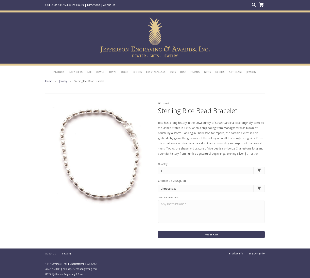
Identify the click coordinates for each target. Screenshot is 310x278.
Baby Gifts (76, 72)
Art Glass (235, 72)
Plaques (59, 72)
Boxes (125, 72)
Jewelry (251, 72)
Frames (195, 72)
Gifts (207, 72)
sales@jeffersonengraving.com (80, 267)
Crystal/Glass (156, 72)
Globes (220, 72)
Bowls (100, 72)
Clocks (137, 72)
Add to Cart (211, 233)
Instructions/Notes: (168, 198)
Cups (173, 72)
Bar (89, 72)
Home (48, 81)
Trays (112, 72)
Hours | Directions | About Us (95, 5)
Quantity (162, 164)
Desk (183, 72)
